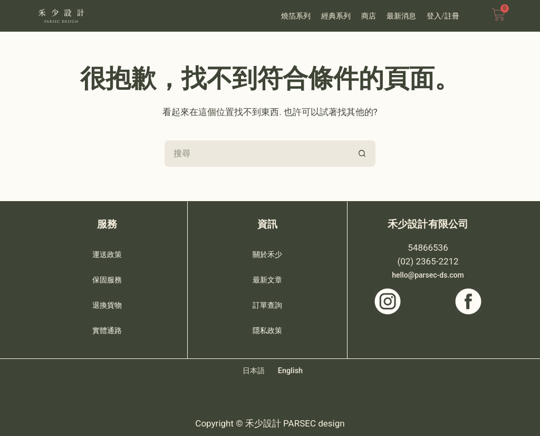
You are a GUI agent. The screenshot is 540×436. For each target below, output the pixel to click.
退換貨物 (107, 302)
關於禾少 (267, 251)
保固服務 (107, 276)
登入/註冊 (443, 16)
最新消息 (401, 16)
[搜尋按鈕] (362, 153)
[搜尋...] (257, 153)
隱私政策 (267, 327)
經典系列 (336, 16)
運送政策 (107, 251)
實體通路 (107, 327)
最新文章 (267, 276)
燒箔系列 (296, 16)
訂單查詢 (267, 302)
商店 (368, 16)
